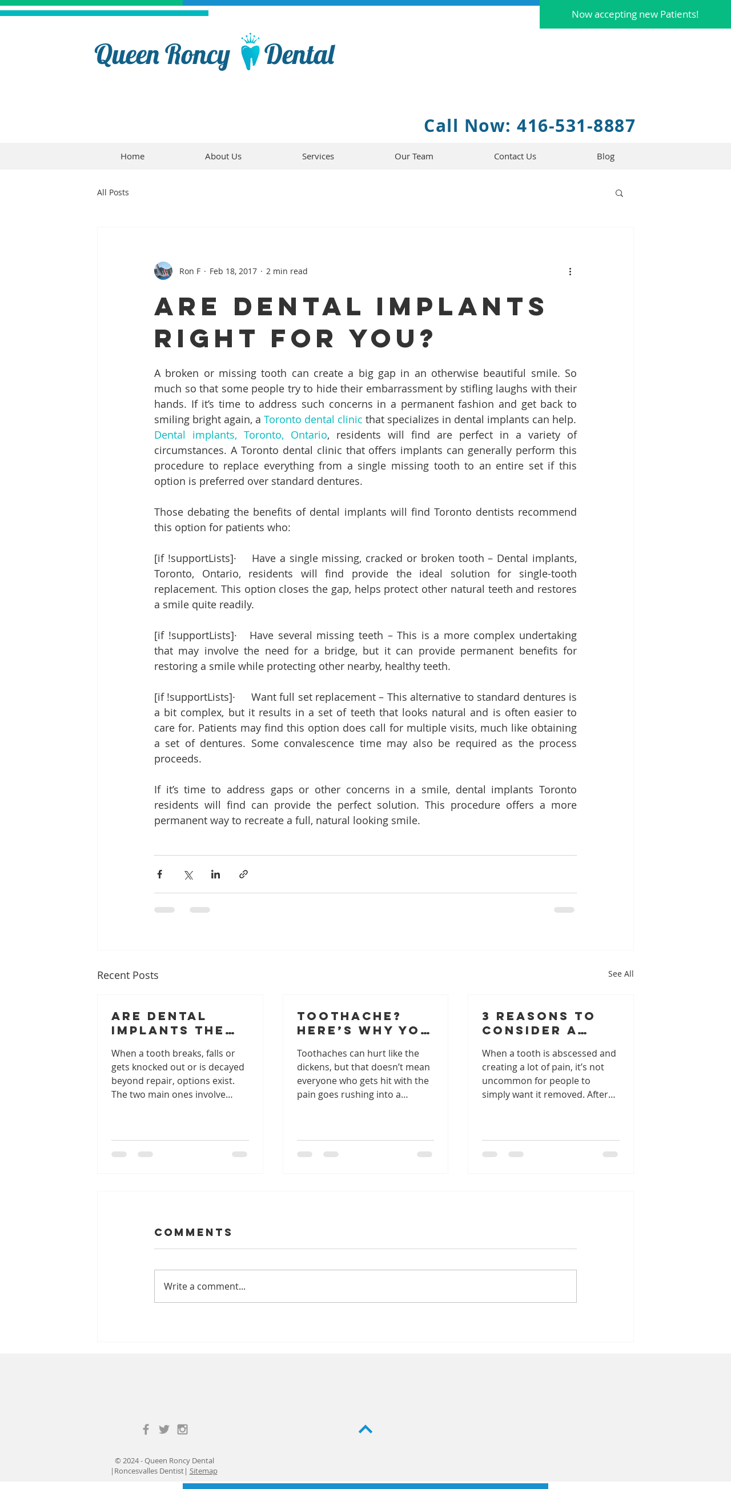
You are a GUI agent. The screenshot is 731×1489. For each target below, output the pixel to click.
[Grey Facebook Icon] (146, 1429)
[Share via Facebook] (159, 874)
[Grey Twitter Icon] (164, 1429)
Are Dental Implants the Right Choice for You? (168, 1023)
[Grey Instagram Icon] (182, 1429)
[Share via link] (243, 874)
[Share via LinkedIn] (215, 874)
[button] (635, 14)
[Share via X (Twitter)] (187, 874)
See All (621, 973)
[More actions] (570, 271)
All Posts (113, 192)
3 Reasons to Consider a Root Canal (539, 1023)
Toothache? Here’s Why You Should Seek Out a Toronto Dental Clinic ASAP (364, 1023)
